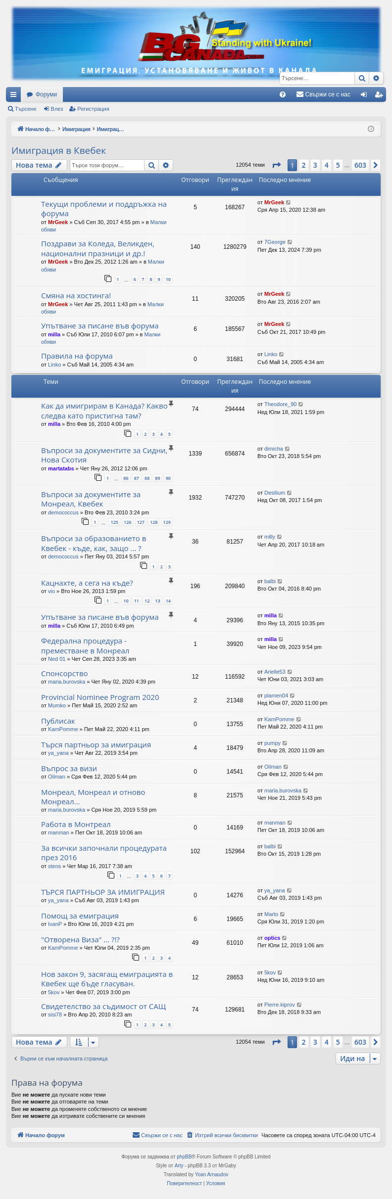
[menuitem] (282, 94)
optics (272, 938)
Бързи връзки (15, 96)
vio (51, 591)
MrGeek (58, 222)
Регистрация (93, 109)
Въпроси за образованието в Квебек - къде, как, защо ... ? (93, 543)
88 (147, 478)
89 (157, 478)
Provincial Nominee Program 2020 (100, 697)
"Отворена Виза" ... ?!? (80, 939)
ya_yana (58, 753)
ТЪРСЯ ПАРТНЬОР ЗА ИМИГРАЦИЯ (103, 892)
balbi (270, 581)
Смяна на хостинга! (76, 295)
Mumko (57, 705)
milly (269, 537)
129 (167, 522)
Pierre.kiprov (279, 1005)
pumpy (272, 743)
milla (54, 334)
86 (125, 478)
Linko (54, 365)
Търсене (26, 109)
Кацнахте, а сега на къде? (87, 583)
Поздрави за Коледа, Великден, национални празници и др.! (97, 248)
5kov (53, 992)
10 (168, 279)
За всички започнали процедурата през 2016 (104, 852)
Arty (179, 1165)
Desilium (274, 493)
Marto (271, 914)
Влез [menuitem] (365, 96)
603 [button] (360, 165)
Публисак (58, 721)
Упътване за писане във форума (100, 325)
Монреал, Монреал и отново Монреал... (93, 796)
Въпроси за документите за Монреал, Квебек (91, 498)
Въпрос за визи (69, 768)
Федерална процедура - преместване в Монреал (85, 645)
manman (58, 832)
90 (168, 478)
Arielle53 (275, 672)
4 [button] (327, 165)
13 (157, 601)
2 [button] (304, 165)
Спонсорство (64, 673)
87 (136, 478)
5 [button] (338, 165)
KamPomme (63, 729)
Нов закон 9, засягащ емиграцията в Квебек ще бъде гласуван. (107, 978)
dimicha (273, 449)
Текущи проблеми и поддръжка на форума (104, 208)
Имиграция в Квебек (58, 150)
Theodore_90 (280, 404)
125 (114, 522)
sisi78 (55, 1014)
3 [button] (315, 165)
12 (147, 601)
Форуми (46, 94)
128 (153, 522)
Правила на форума (77, 356)
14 (168, 601)
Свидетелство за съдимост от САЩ (103, 1006)
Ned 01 (56, 659)
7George (275, 242)
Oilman (56, 777)
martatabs (61, 468)
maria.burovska (66, 682)
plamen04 (276, 695)
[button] (276, 165)
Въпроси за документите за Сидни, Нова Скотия (104, 454)
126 (127, 522)
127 (141, 522)
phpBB (184, 1156)
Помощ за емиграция (80, 916)
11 (136, 601)
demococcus (63, 512)
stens (54, 866)
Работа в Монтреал (76, 824)
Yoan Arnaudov (211, 1174)
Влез (57, 109)
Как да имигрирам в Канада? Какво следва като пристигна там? (104, 410)
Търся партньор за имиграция (96, 744)
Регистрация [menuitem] (380, 96)
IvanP (55, 924)
